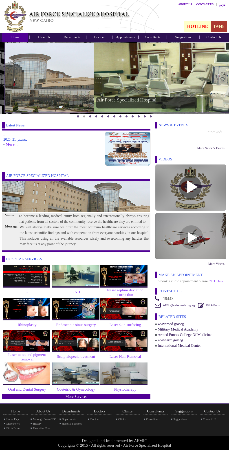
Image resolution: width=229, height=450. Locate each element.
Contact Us (214, 37)
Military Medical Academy (178, 329)
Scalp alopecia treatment (76, 356)
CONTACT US (205, 4)
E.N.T (76, 292)
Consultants (152, 37)
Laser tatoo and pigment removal (27, 357)
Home (15, 37)
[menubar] (15, 37)
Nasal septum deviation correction (125, 292)
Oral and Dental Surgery (27, 389)
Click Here (216, 281)
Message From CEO (44, 419)
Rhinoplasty (27, 325)
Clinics (122, 419)
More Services (76, 396)
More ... (11, 144)
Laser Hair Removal (125, 356)
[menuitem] (15, 37)
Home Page (13, 419)
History (37, 423)
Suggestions (183, 37)
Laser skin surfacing (125, 325)
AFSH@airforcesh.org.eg (179, 305)
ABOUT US (185, 4)
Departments (72, 37)
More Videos (216, 264)
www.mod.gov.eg (171, 324)
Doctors (99, 37)
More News (13, 423)
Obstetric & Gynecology (76, 389)
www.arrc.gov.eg (170, 340)
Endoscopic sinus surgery (76, 325)
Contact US (209, 419)
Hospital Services (72, 423)
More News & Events (211, 148)
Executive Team (42, 428)
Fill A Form (213, 305)
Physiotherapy (125, 389)
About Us (43, 37)
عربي (222, 4)
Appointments (125, 37)
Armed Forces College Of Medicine (184, 335)
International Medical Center (179, 345)
